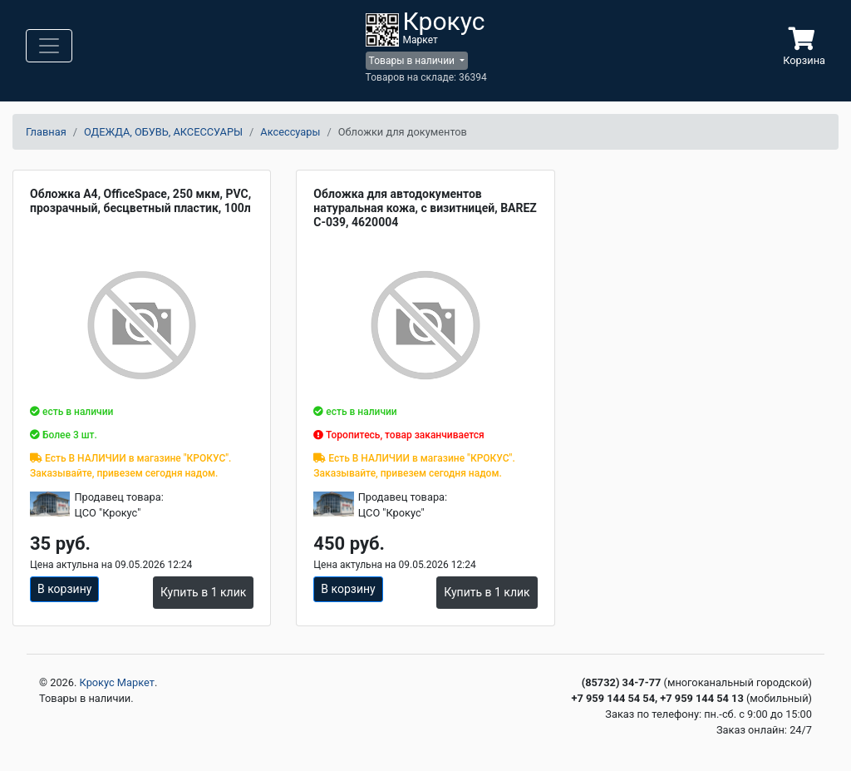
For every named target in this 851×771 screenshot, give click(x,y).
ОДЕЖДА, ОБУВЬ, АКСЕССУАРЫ (163, 132)
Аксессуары (290, 132)
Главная (46, 132)
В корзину (64, 589)
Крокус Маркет (117, 682)
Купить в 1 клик (203, 592)
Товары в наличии (413, 61)
